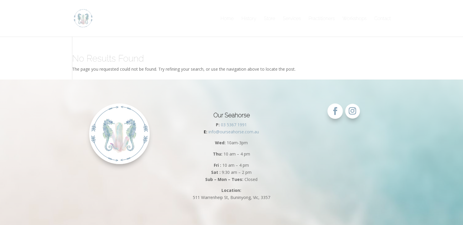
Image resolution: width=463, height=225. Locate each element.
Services (292, 18)
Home (227, 18)
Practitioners (322, 18)
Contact (382, 18)
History (248, 18)
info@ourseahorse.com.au (231, 132)
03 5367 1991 (234, 124)
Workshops (355, 18)
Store (269, 18)
